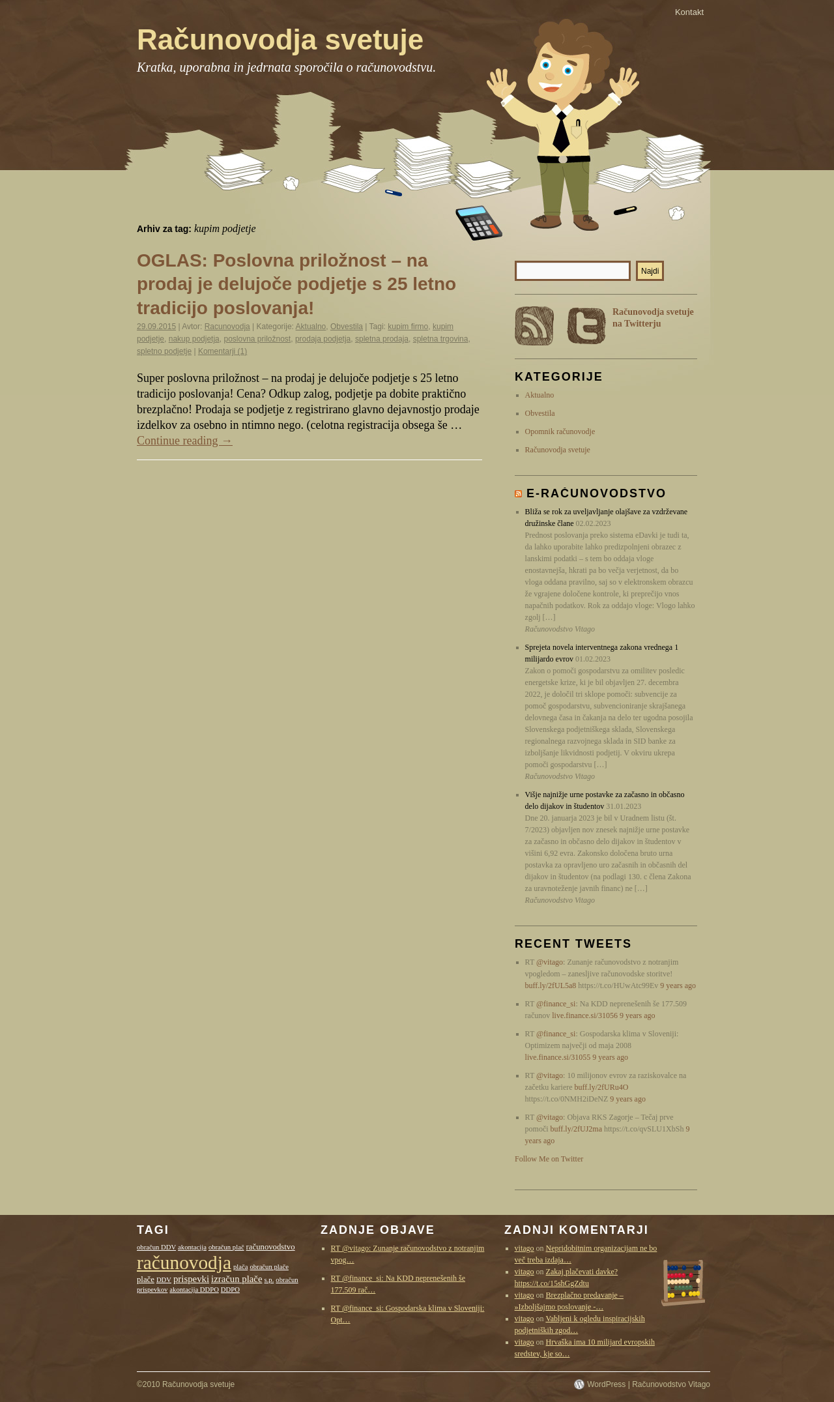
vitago (524, 1248)
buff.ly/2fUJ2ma (576, 1128)
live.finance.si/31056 (585, 1015)
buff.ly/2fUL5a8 (551, 985)
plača (240, 1266)
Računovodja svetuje (280, 39)
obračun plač (226, 1247)
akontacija (192, 1247)
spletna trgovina (440, 338)
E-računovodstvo (596, 493)
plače (145, 1279)
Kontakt (689, 12)
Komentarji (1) (222, 351)
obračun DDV (156, 1247)
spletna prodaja (382, 338)
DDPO (230, 1289)
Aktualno (311, 326)
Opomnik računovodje (560, 431)
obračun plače (269, 1266)
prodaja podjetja (323, 338)
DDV (163, 1279)
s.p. (269, 1279)
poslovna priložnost (257, 338)
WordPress (606, 1384)
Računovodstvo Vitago (671, 1384)
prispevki (191, 1279)
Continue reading (185, 440)
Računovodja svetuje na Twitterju (653, 318)
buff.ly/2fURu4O (602, 1087)
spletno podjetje (164, 351)
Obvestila (346, 326)
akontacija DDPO (193, 1289)
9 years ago (678, 985)
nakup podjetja (194, 338)
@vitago (549, 962)
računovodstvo (270, 1246)
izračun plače (236, 1279)
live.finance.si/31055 (558, 1057)
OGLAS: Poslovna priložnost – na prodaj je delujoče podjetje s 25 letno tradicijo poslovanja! (296, 284)
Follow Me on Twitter (549, 1158)
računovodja (184, 1262)
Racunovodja (227, 326)
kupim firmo (408, 326)
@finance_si (555, 1003)
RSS (534, 325)
